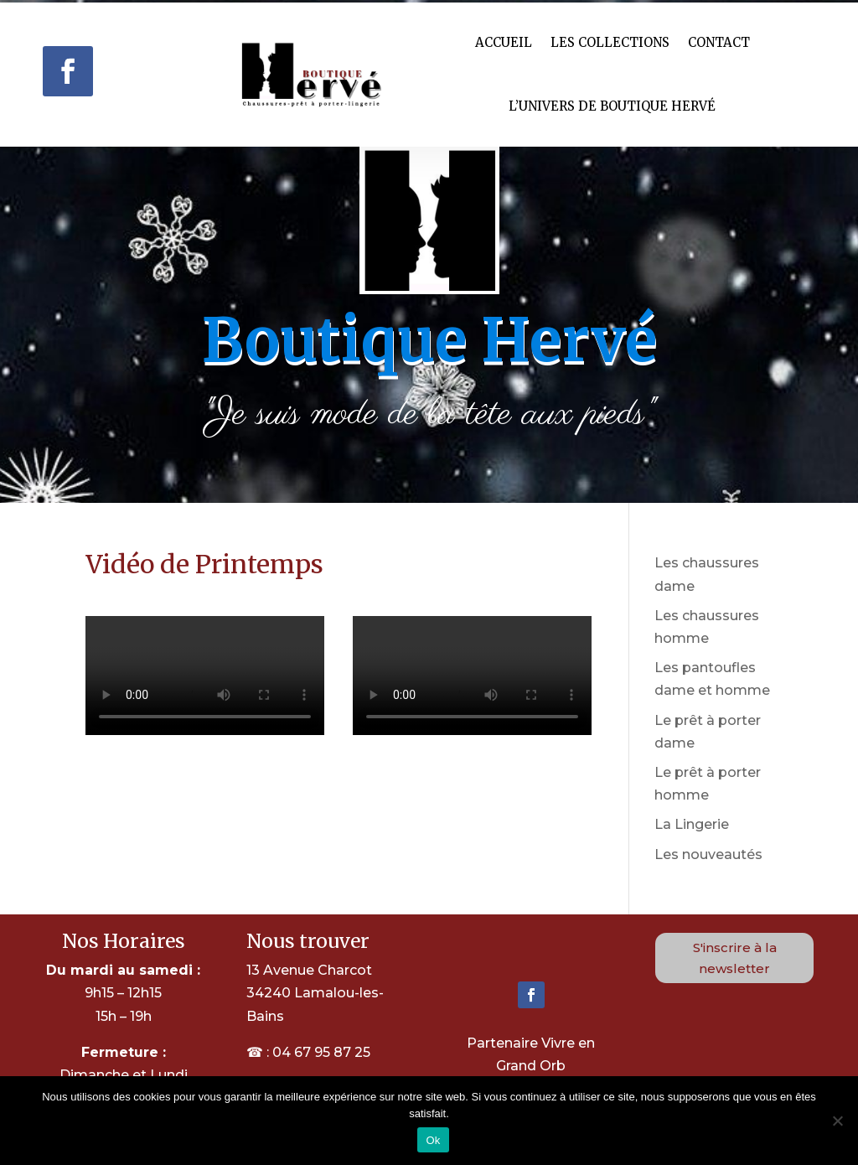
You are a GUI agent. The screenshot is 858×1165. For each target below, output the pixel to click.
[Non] (837, 1120)
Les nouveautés (708, 854)
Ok (433, 1140)
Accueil (503, 42)
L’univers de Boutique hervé (612, 106)
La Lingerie (691, 824)
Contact (719, 42)
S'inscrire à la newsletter (735, 958)
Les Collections (609, 42)
